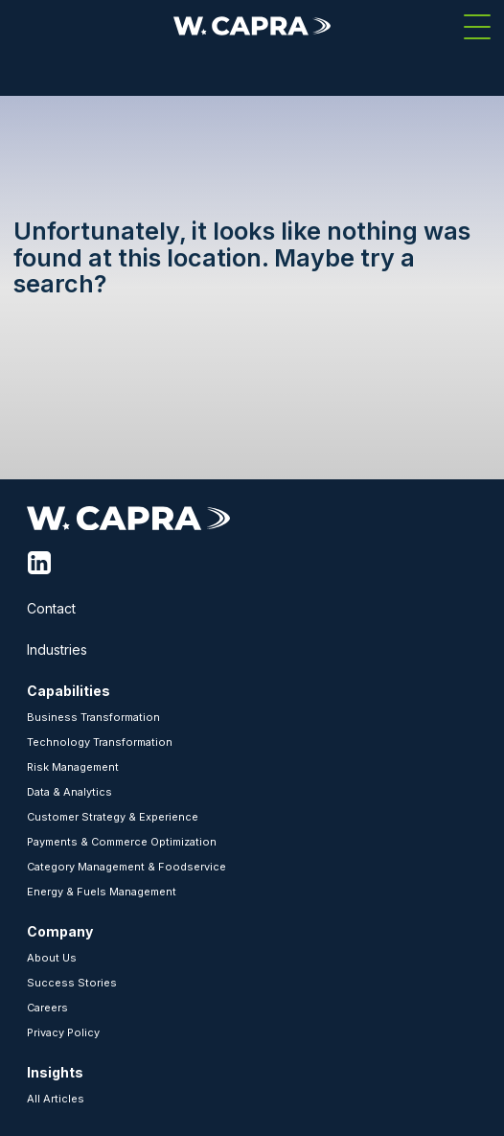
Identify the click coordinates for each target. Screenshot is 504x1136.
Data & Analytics (69, 792)
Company (60, 931)
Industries (57, 649)
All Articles (55, 1098)
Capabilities (68, 691)
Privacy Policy (63, 1032)
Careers (47, 1007)
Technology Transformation (99, 742)
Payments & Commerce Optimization (122, 841)
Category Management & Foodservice (126, 866)
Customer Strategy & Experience (112, 816)
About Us (52, 957)
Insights (55, 1072)
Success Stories (72, 982)
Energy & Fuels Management (101, 891)
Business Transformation (93, 717)
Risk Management (73, 767)
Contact (51, 608)
